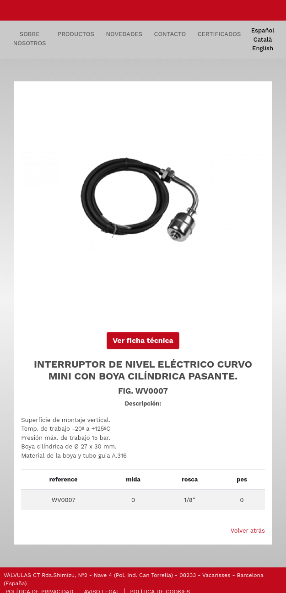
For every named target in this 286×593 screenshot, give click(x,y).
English (262, 48)
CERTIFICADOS (219, 34)
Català (263, 39)
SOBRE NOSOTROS (29, 39)
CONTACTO (170, 34)
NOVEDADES (124, 34)
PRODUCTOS (76, 34)
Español (263, 30)
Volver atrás (248, 530)
